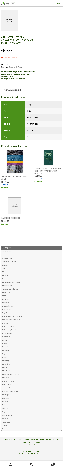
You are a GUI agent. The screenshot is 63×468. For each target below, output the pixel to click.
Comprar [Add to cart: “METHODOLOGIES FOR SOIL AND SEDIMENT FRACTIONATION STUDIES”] (39, 182)
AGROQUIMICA (7, 258)
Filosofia (5, 323)
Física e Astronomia (8, 326)
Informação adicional (12, 90)
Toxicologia (6, 422)
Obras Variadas (7, 384)
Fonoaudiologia (7, 333)
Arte (3, 268)
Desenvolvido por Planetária (31, 444)
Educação (5, 302)
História (4, 340)
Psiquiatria (5, 398)
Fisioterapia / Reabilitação (10, 330)
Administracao (7, 251)
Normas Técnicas (8, 381)
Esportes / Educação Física (11, 320)
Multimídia (5, 377)
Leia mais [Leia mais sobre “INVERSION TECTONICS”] (4, 224)
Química (5, 401)
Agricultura (5, 255)
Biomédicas (6, 279)
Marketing (5, 361)
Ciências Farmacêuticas (10, 289)
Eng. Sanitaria (6, 309)
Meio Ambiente (7, 371)
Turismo (5, 425)
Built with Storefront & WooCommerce (31, 454)
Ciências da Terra (15, 67)
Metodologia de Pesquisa (10, 374)
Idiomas (5, 343)
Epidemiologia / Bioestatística (12, 316)
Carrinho (48, 463)
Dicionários (6, 292)
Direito (4, 296)
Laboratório (6, 350)
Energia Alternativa (8, 306)
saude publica (6, 408)
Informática (6, 347)
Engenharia (6, 313)
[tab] (31, 90)
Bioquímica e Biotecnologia (11, 282)
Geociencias (6, 337)
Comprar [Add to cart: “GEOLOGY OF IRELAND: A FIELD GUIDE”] (5, 187)
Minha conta (10, 464)
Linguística (5, 354)
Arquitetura (6, 265)
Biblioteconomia (7, 272)
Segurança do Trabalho (9, 412)
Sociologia (5, 418)
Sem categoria (7, 415)
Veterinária (5, 429)
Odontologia (6, 388)
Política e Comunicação (10, 391)
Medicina (5, 367)
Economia (5, 299)
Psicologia (5, 395)
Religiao (5, 405)
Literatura (5, 357)
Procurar (31, 464)
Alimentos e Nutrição (9, 262)
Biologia (5, 275)
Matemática (6, 364)
